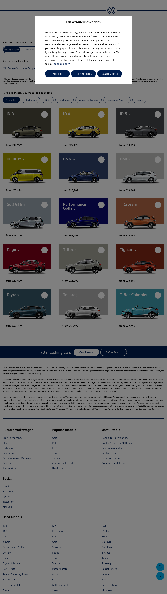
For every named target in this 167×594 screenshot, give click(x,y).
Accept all (57, 74)
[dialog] (83, 297)
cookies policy (62, 63)
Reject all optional (83, 74)
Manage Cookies (109, 74)
